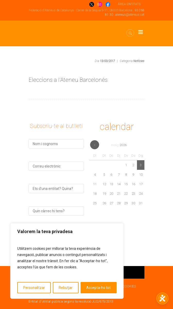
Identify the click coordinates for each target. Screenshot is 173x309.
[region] (67, 261)
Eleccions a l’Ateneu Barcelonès (68, 80)
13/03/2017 (107, 61)
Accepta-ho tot (98, 288)
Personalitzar (34, 288)
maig (119, 145)
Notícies (138, 61)
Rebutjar (66, 288)
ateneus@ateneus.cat (129, 14)
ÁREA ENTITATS (129, 4)
